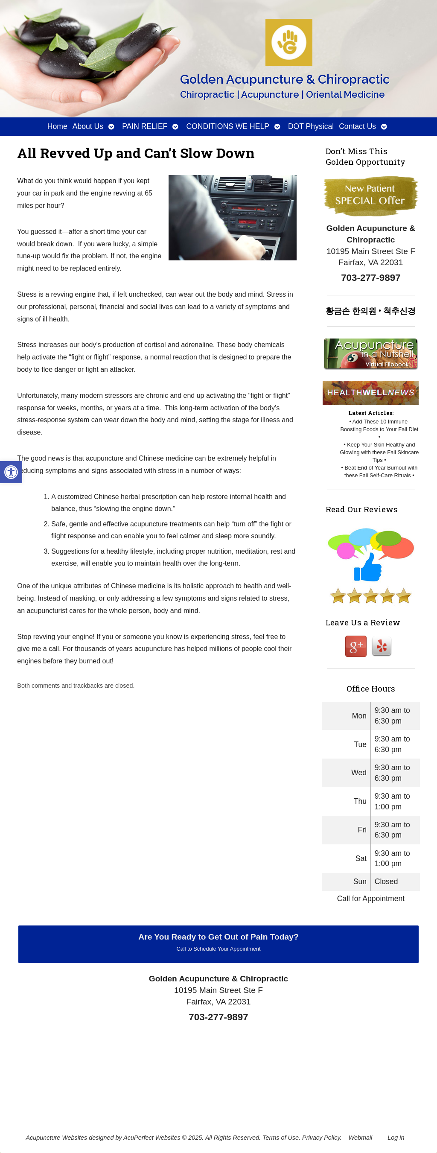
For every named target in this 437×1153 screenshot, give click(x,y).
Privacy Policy (321, 1137)
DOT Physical (311, 126)
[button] (11, 472)
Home (57, 126)
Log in (395, 1137)
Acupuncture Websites (56, 1137)
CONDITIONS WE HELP (227, 126)
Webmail (361, 1137)
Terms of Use (280, 1137)
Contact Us (357, 126)
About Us (88, 126)
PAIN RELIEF (144, 126)
